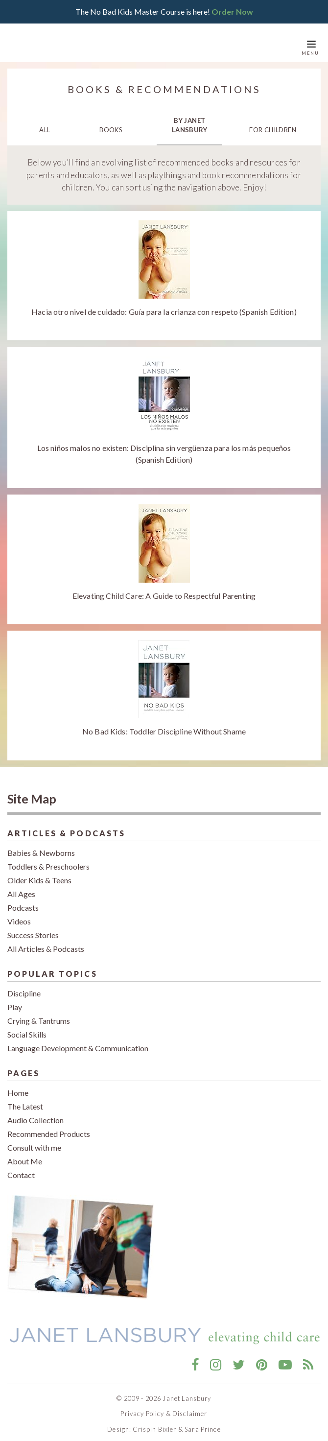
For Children (272, 122)
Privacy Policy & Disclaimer (163, 1406)
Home (17, 1085)
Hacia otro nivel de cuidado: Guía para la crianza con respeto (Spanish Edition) (164, 304)
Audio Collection (35, 1112)
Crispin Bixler (154, 1422)
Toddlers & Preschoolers (48, 859)
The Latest (25, 1099)
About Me (24, 1153)
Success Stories (33, 927)
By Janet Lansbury (190, 117)
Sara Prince (203, 1422)
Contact (21, 1167)
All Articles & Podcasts (45, 941)
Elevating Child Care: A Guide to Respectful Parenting (164, 587)
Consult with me (34, 1140)
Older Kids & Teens (39, 872)
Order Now (232, 7)
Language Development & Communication (77, 1040)
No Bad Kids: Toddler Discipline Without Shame (164, 724)
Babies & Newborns (41, 845)
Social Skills (27, 1027)
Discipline (24, 986)
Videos (19, 914)
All (44, 122)
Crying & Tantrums (38, 1013)
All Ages (21, 886)
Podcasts (23, 900)
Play (14, 999)
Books (110, 122)
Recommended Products (48, 1126)
